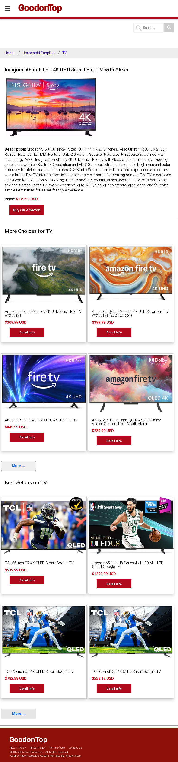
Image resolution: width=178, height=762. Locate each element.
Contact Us (75, 747)
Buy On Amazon (26, 210)
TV (64, 53)
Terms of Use (57, 747)
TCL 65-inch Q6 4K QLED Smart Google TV (126, 671)
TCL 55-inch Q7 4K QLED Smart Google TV (39, 563)
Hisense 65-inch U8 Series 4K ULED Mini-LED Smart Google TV (127, 565)
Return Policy (18, 747)
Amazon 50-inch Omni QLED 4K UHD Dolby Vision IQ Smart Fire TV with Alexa (126, 422)
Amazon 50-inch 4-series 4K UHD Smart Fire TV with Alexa (43, 313)
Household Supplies (38, 53)
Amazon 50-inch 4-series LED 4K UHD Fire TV (41, 420)
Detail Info (27, 332)
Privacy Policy (37, 747)
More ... (18, 466)
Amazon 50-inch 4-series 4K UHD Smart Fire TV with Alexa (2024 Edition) (130, 313)
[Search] (169, 27)
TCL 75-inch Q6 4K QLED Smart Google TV (39, 671)
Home (10, 53)
